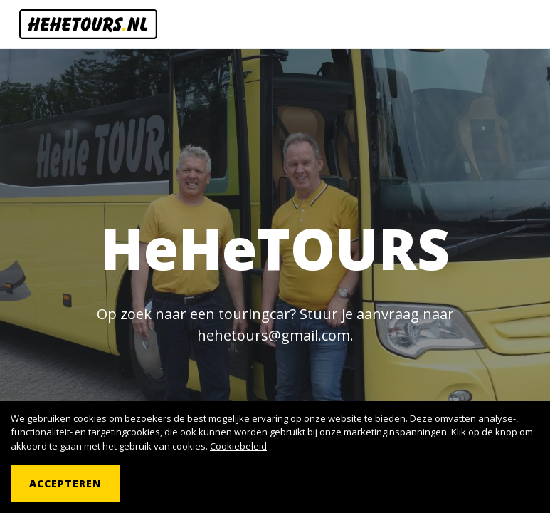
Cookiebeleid (238, 446)
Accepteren (65, 483)
